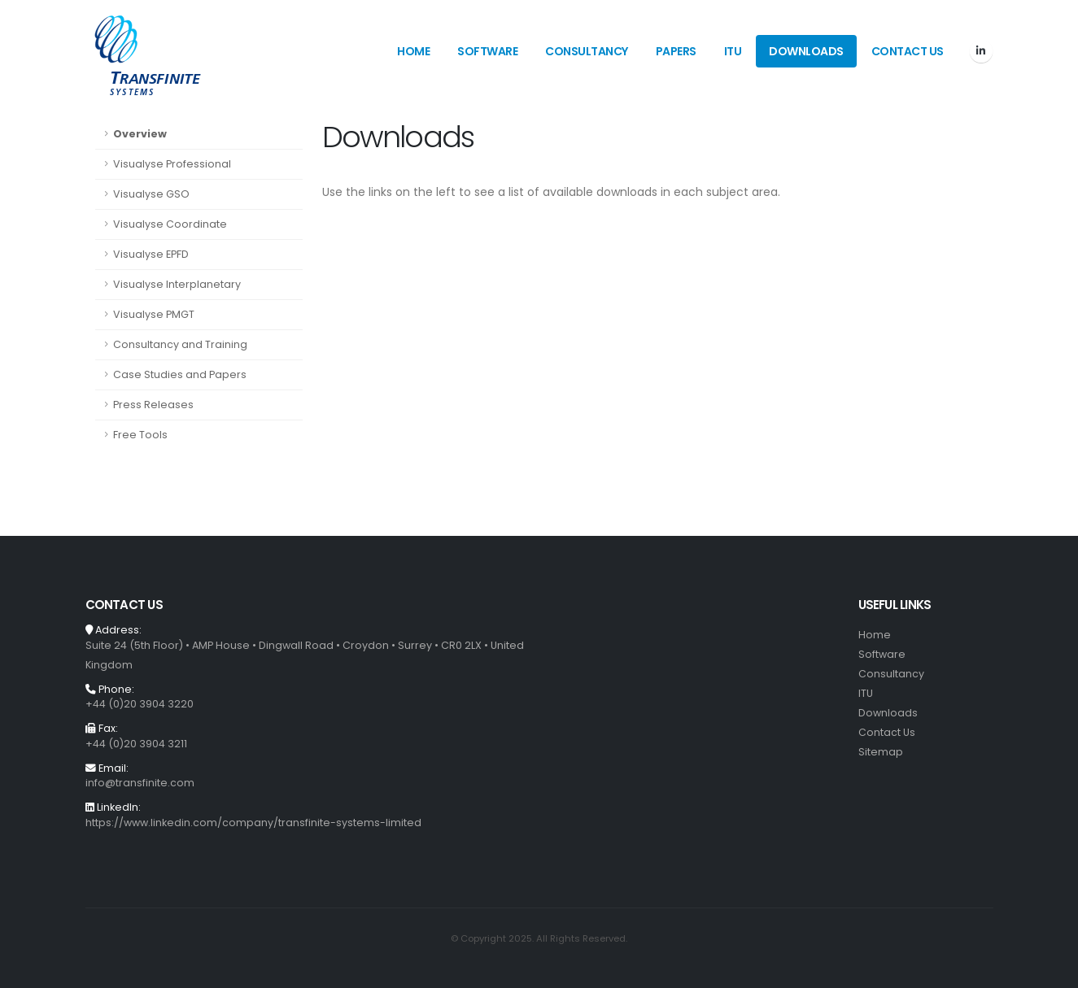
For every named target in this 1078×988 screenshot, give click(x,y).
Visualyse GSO (151, 194)
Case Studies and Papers (180, 374)
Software (487, 51)
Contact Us (907, 51)
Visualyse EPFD (151, 254)
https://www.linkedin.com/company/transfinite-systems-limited (253, 822)
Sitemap (880, 752)
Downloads (806, 51)
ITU (733, 51)
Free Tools (140, 435)
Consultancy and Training (180, 344)
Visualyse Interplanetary (177, 284)
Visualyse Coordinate (170, 224)
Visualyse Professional (172, 164)
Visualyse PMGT (153, 314)
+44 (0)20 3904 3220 (139, 704)
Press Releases (153, 404)
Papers (676, 51)
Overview (140, 134)
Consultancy (586, 51)
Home (413, 51)
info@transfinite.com (139, 783)
